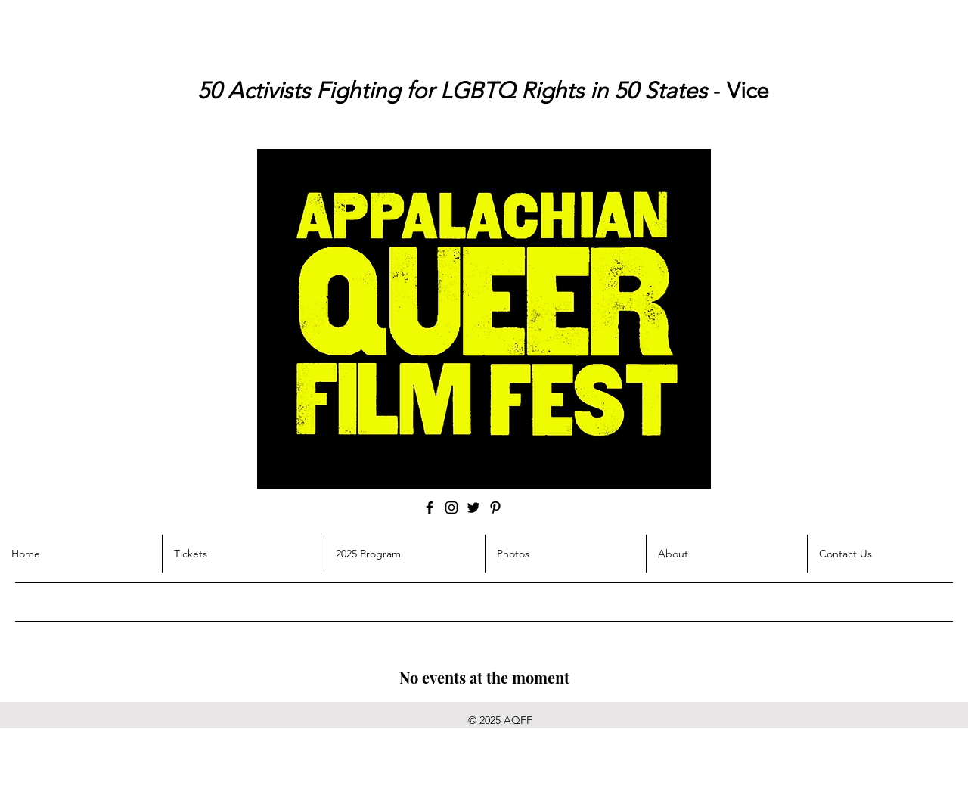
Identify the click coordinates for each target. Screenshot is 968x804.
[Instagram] (451, 507)
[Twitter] (473, 507)
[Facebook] (429, 507)
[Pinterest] (495, 507)
